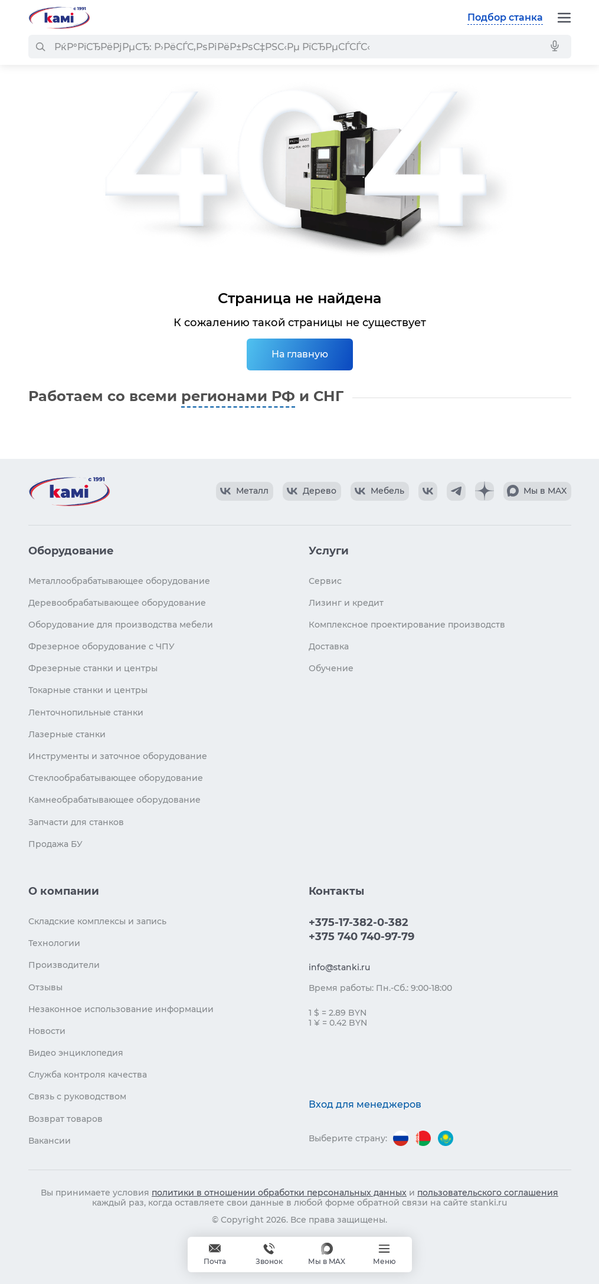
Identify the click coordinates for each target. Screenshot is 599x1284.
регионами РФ (238, 396)
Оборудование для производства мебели (120, 624)
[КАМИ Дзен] (484, 491)
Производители (64, 965)
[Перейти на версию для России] (400, 1138)
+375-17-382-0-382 (358, 922)
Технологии (54, 943)
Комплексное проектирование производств (407, 624)
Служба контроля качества (87, 1074)
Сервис (325, 581)
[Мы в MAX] (326, 1254)
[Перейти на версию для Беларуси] (423, 1138)
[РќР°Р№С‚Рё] (40, 46)
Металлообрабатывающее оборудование (119, 581)
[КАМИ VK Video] (244, 491)
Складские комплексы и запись (97, 921)
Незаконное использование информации (121, 1009)
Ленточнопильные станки (85, 712)
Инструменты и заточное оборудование (117, 756)
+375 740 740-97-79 (361, 936)
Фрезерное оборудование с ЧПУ (101, 646)
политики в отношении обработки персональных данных (279, 1192)
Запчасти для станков (76, 822)
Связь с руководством (77, 1096)
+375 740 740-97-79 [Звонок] (269, 1254)
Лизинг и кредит (346, 602)
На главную (299, 354)
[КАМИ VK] (427, 491)
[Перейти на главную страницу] (59, 17)
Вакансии (49, 1140)
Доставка (329, 646)
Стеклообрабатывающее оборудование (115, 778)
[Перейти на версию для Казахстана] (445, 1138)
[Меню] (564, 18)
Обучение (331, 668)
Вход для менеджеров (365, 1104)
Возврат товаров (65, 1119)
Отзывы (45, 987)
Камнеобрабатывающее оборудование (114, 799)
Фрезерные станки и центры (93, 668)
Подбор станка (505, 17)
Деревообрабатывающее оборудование (117, 602)
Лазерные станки (67, 734)
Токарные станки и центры (88, 690)
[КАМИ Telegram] (456, 491)
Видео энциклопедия (75, 1052)
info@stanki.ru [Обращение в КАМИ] (339, 967)
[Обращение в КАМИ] (215, 1254)
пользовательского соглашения (487, 1192)
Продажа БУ (55, 844)
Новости (47, 1031)
